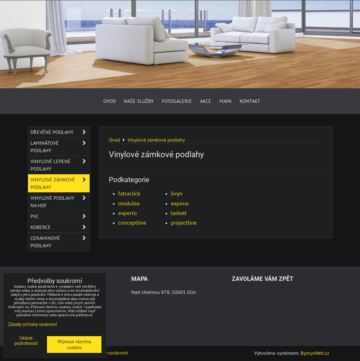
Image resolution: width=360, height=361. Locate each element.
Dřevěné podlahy (60, 132)
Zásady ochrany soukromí (32, 324)
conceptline (132, 222)
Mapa (225, 101)
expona (180, 203)
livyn (176, 193)
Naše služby (139, 101)
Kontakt (250, 101)
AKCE (205, 101)
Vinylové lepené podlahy (60, 165)
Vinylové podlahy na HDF (60, 202)
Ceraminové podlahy (60, 242)
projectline (184, 222)
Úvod (109, 101)
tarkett (179, 213)
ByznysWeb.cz (315, 353)
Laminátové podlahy (60, 147)
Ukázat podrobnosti (26, 341)
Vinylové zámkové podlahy (60, 183)
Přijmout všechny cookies (74, 344)
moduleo (129, 203)
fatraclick (129, 193)
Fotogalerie (177, 101)
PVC (60, 216)
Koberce (60, 227)
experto (127, 213)
